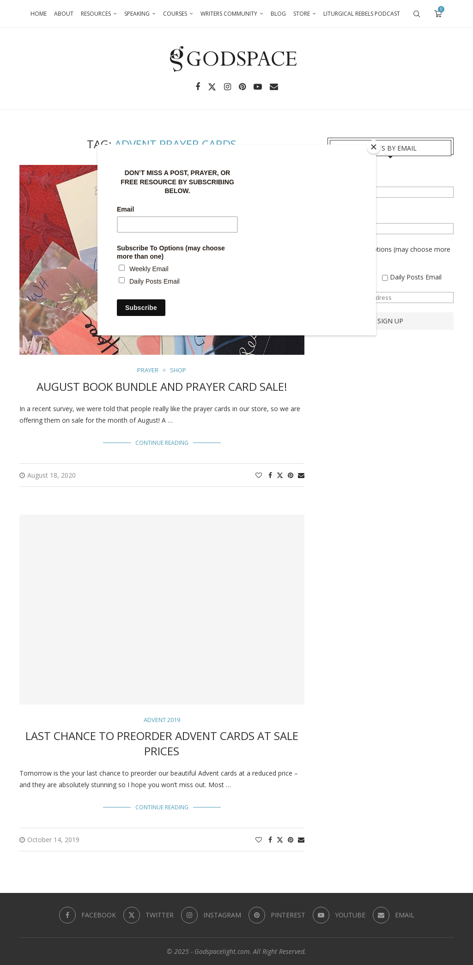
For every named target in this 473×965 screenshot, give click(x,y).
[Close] (374, 147)
